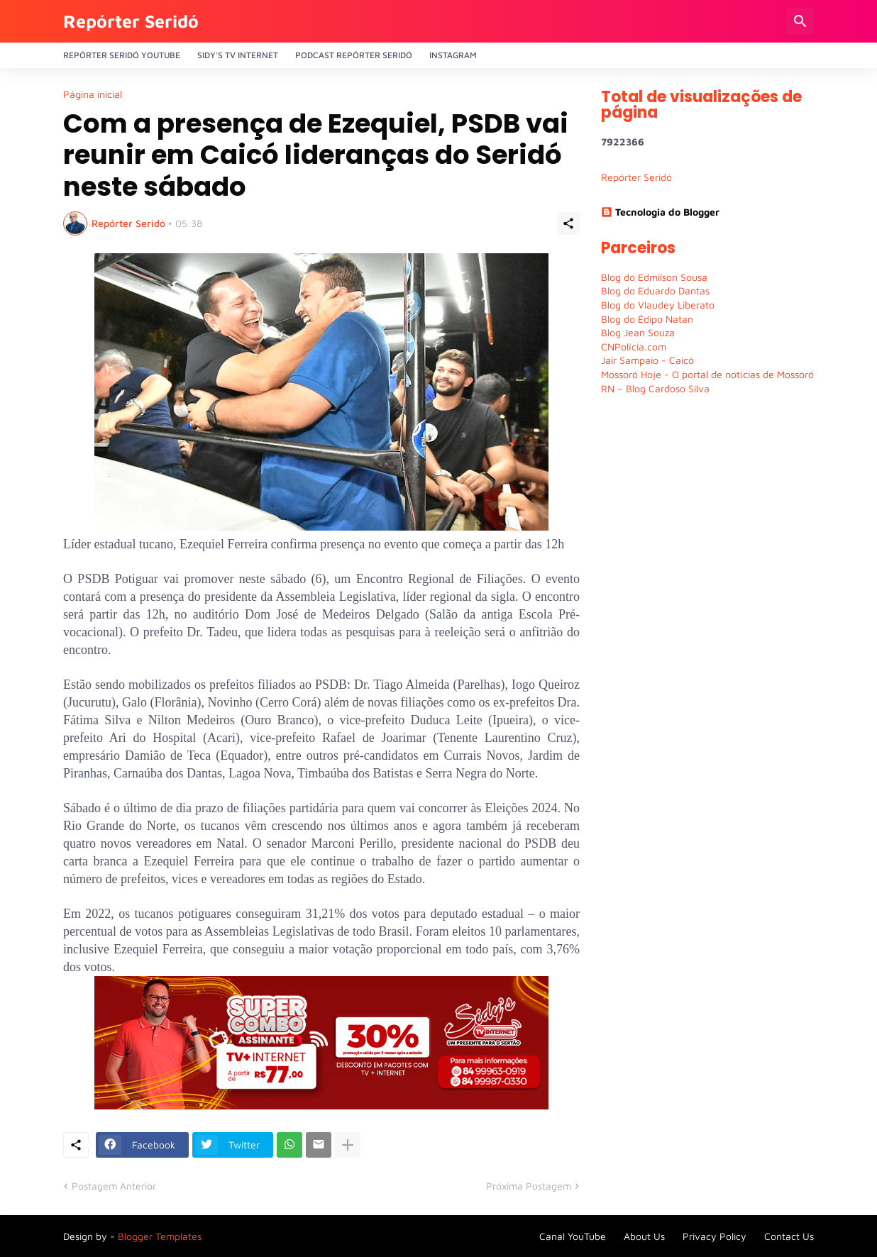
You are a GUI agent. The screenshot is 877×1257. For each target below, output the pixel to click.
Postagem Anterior (114, 1186)
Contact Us (789, 1236)
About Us (644, 1236)
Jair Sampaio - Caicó (647, 360)
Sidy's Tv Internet (237, 55)
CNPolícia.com (633, 346)
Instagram (453, 55)
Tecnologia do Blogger (660, 212)
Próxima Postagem (528, 1186)
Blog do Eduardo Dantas (655, 290)
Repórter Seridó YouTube (121, 55)
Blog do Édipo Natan (647, 319)
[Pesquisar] (800, 21)
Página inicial (92, 94)
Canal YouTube (572, 1236)
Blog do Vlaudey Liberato (658, 305)
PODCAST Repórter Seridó (353, 55)
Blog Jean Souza (638, 332)
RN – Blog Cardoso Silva (655, 388)
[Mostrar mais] (347, 1145)
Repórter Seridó (131, 21)
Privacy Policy (714, 1236)
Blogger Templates (160, 1236)
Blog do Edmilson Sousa (654, 277)
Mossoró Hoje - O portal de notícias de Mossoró (707, 374)
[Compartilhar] (568, 223)
